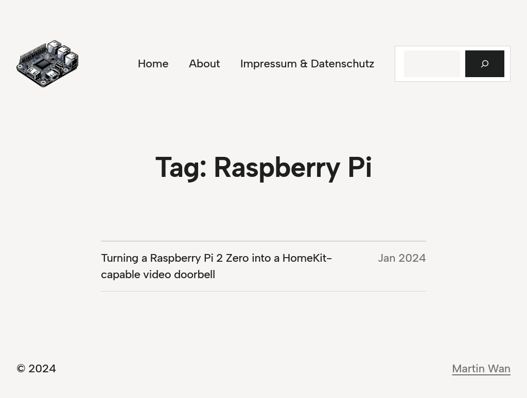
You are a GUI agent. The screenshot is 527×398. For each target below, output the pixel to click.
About (204, 63)
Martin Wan (481, 368)
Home (153, 63)
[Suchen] (484, 63)
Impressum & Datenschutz (307, 63)
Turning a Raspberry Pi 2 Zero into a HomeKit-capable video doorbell (216, 266)
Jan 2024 (402, 258)
